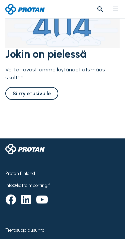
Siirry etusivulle (32, 93)
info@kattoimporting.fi (28, 185)
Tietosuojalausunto (24, 230)
